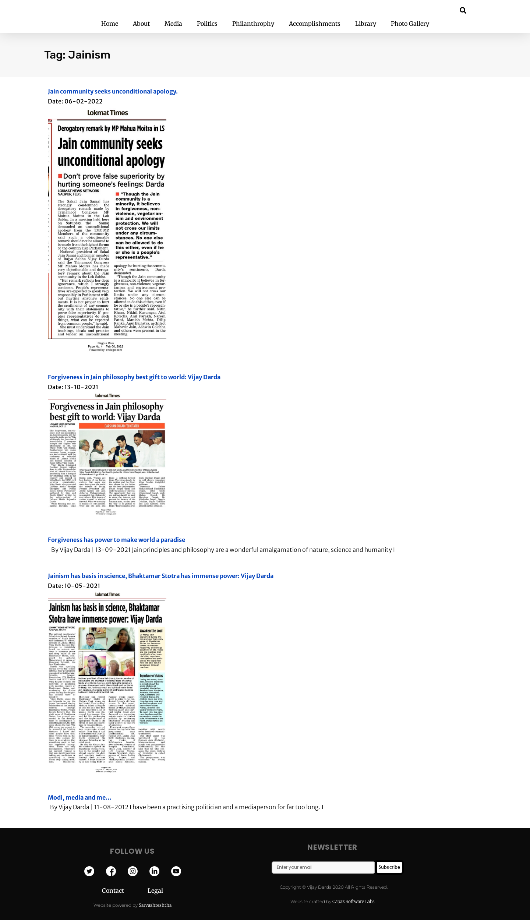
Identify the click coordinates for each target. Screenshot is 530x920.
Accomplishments (314, 23)
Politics (207, 23)
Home (109, 23)
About (141, 23)
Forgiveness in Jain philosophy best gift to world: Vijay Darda (134, 377)
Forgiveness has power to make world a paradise (116, 539)
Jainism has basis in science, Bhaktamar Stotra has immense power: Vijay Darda (160, 575)
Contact (125, 890)
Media (173, 23)
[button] (463, 10)
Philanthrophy (253, 23)
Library (365, 23)
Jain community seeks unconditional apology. (113, 91)
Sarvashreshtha (155, 905)
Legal (155, 890)
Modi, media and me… (80, 797)
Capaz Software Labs (353, 901)
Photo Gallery (410, 23)
